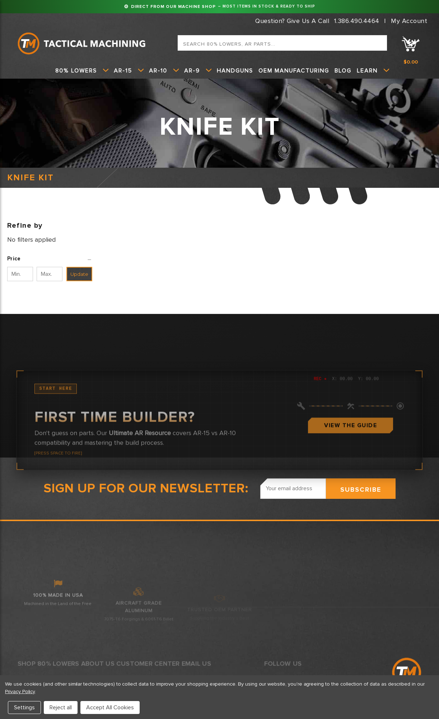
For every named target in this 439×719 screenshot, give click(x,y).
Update (79, 274)
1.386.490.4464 (356, 21)
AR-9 (197, 70)
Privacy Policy (20, 691)
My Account (409, 21)
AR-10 (164, 70)
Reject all (61, 707)
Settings (24, 707)
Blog (343, 70)
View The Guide (350, 488)
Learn (373, 70)
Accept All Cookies (110, 707)
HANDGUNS (235, 70)
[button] (49, 258)
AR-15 (129, 70)
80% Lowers (81, 70)
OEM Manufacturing (293, 70)
